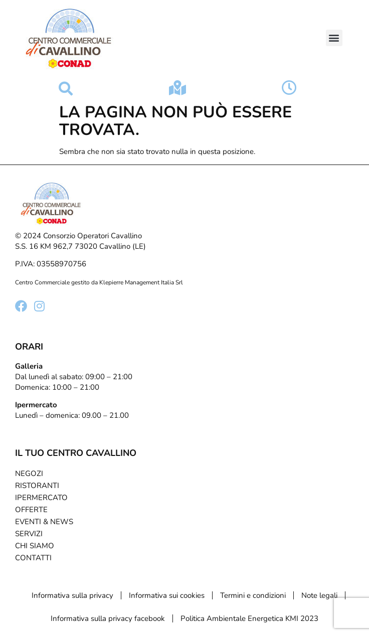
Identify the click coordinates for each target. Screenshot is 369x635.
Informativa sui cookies (167, 595)
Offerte (31, 510)
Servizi (29, 534)
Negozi (29, 473)
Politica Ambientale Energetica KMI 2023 (249, 618)
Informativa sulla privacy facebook (108, 618)
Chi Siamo (34, 546)
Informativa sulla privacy (72, 595)
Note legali (319, 595)
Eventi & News (44, 522)
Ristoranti (37, 486)
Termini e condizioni (253, 595)
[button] (334, 38)
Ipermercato (41, 498)
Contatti (33, 558)
